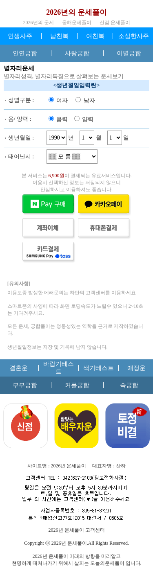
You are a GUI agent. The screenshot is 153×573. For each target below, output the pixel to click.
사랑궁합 (77, 53)
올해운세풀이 (76, 22)
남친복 (59, 36)
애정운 (136, 368)
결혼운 (18, 368)
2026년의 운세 (38, 22)
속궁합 (129, 385)
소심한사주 (133, 36)
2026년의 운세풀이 (76, 12)
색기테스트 (98, 368)
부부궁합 (25, 385)
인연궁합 (25, 53)
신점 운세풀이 (115, 22)
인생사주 (20, 36)
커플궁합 (77, 385)
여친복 (95, 36)
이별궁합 (129, 53)
